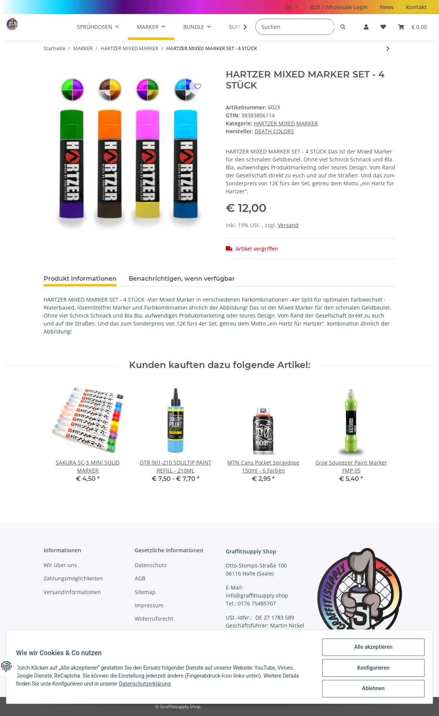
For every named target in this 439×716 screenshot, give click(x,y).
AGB (140, 578)
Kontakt (416, 7)
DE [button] (288, 7)
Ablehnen (370, 689)
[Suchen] (295, 27)
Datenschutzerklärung (147, 685)
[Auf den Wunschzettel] (197, 86)
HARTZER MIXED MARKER (286, 123)
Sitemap (145, 592)
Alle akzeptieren (370, 649)
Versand (288, 225)
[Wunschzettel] (383, 27)
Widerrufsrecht (154, 618)
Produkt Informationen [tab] (80, 278)
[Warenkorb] (412, 27)
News (387, 7)
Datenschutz (151, 565)
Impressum (149, 605)
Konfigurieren (370, 669)
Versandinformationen (72, 592)
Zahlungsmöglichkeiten (73, 578)
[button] (366, 27)
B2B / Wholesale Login (339, 7)
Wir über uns (60, 565)
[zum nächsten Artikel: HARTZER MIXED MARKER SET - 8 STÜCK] (388, 48)
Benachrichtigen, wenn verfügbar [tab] (182, 278)
